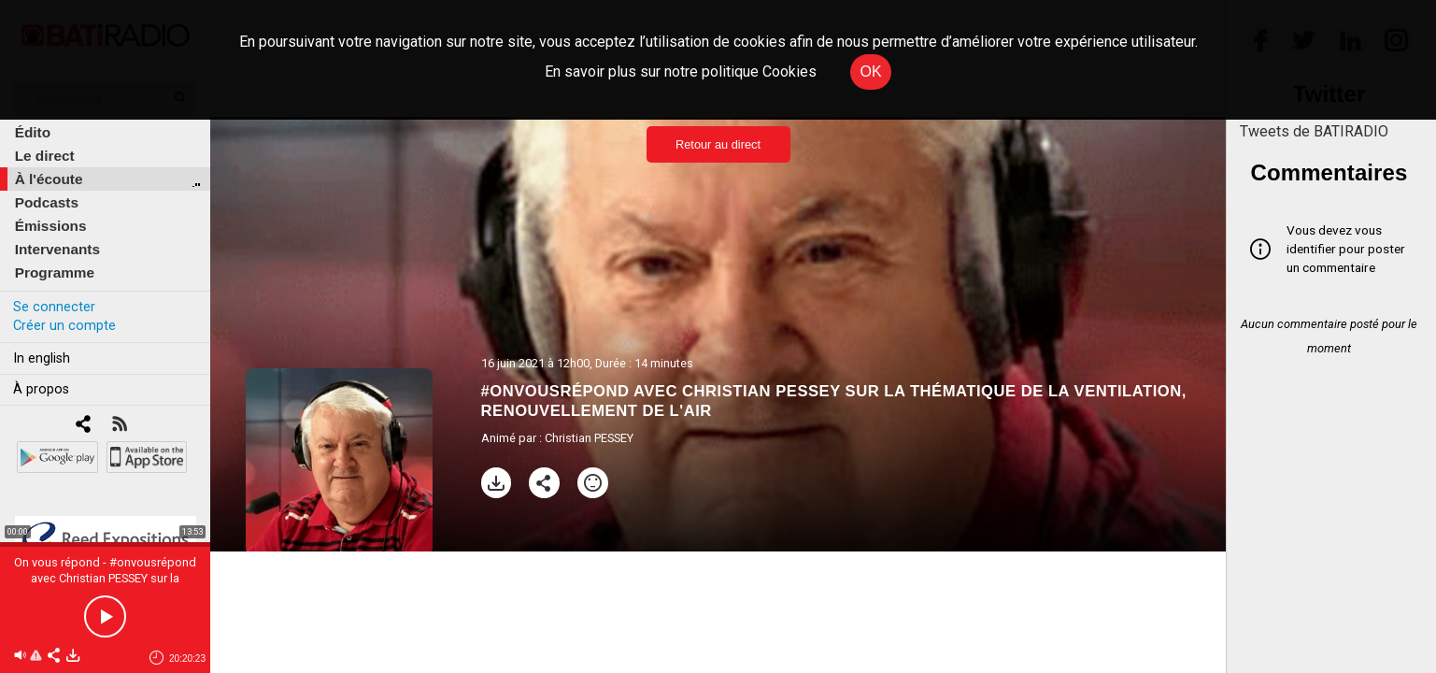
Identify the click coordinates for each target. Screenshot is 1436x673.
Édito (32, 132)
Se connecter (54, 307)
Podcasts (46, 202)
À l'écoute (49, 179)
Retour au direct (718, 144)
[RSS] (119, 426)
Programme (54, 272)
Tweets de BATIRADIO (1314, 131)
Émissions (51, 226)
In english (41, 358)
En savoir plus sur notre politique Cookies (681, 71)
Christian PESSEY (589, 438)
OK (870, 71)
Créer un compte (64, 326)
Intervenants (57, 249)
